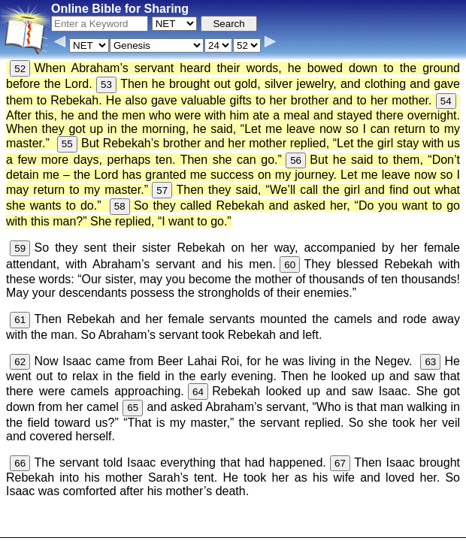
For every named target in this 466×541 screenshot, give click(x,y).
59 (20, 248)
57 (162, 190)
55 (67, 144)
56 (295, 160)
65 (132, 407)
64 (198, 391)
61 (20, 319)
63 (430, 361)
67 (340, 463)
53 (106, 84)
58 (120, 206)
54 (446, 101)
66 (20, 463)
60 (289, 264)
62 (20, 361)
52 (20, 68)
